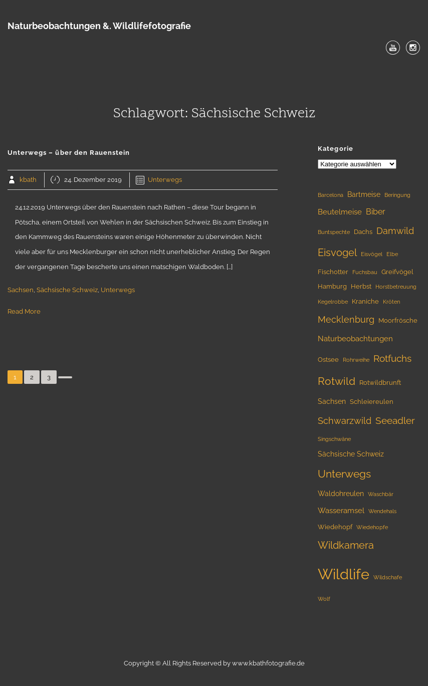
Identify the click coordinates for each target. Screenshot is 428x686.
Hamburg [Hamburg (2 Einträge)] (332, 286)
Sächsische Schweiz (67, 290)
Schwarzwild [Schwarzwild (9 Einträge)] (344, 420)
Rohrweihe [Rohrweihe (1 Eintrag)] (356, 360)
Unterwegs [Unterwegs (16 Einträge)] (344, 474)
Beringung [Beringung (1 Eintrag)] (397, 195)
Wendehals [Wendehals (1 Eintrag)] (382, 511)
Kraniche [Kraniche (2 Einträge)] (365, 301)
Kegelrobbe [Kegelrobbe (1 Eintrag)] (333, 302)
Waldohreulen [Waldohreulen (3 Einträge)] (341, 494)
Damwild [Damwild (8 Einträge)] (395, 230)
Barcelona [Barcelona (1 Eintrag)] (330, 195)
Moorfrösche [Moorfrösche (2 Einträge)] (397, 320)
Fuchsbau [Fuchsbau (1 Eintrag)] (364, 272)
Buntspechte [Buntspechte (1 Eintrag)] (334, 232)
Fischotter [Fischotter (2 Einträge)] (333, 272)
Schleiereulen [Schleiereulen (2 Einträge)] (371, 401)
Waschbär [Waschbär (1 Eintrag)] (380, 494)
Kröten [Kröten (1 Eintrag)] (391, 302)
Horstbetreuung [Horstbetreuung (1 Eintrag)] (395, 287)
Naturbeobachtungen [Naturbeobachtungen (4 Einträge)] (355, 338)
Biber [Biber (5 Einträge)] (375, 211)
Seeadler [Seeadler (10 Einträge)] (395, 420)
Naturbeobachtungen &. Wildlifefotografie (99, 26)
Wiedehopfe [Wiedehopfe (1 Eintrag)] (372, 527)
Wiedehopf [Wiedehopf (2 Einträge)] (335, 527)
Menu (214, 71)
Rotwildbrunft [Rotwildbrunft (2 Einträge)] (380, 382)
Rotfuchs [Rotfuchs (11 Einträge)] (392, 358)
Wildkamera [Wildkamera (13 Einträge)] (346, 545)
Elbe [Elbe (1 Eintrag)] (392, 254)
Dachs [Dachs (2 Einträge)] (363, 232)
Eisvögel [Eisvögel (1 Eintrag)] (371, 254)
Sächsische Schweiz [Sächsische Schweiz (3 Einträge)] (351, 454)
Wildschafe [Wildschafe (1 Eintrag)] (387, 577)
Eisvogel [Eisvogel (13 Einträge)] (337, 253)
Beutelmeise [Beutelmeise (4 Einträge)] (340, 211)
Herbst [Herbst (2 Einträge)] (361, 286)
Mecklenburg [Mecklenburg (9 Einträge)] (346, 319)
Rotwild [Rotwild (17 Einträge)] (336, 381)
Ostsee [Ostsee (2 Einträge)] (328, 359)
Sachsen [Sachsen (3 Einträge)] (332, 401)
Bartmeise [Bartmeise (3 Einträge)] (363, 194)
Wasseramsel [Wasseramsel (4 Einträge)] (341, 510)
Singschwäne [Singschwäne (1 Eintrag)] (334, 439)
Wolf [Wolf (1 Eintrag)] (324, 599)
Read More (24, 311)
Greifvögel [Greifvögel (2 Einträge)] (397, 272)
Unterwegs (165, 179)
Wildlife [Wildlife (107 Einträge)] (343, 574)
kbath (28, 179)
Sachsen (21, 290)
